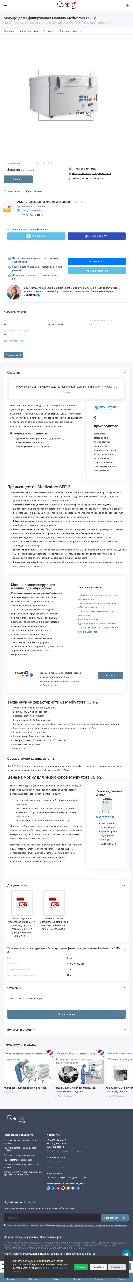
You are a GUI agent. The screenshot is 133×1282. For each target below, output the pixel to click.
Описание (9, 31)
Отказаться (117, 1267)
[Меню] (5, 5)
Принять (81, 1267)
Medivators (99, 433)
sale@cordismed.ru (55, 1161)
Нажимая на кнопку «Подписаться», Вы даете (67, 1225)
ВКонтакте (97, 261)
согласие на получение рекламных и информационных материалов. (91, 1225)
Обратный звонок (55, 1147)
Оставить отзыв (66, 1014)
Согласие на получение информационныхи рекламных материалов (23, 1173)
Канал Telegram (97, 270)
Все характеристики (13, 341)
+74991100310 (28, 214)
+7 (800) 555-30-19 (56, 1143)
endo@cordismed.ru (32, 210)
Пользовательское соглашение (19, 1160)
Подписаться (115, 1217)
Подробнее (98, 1267)
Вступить (111, 675)
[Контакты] (127, 5)
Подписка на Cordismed (20, 1202)
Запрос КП (18, 179)
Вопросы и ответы (71, 31)
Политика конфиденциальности (19, 1155)
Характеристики (29, 31)
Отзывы (49, 31)
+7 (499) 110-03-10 (56, 1140)
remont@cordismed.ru (57, 1167)
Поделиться (13, 355)
